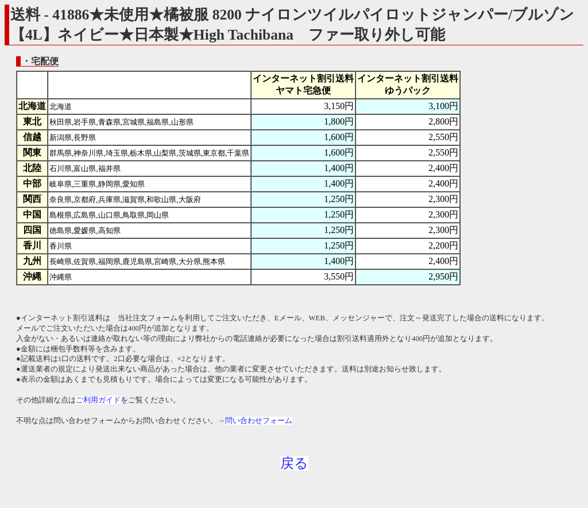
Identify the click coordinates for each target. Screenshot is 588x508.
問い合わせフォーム (258, 421)
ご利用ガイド (98, 400)
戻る (294, 463)
